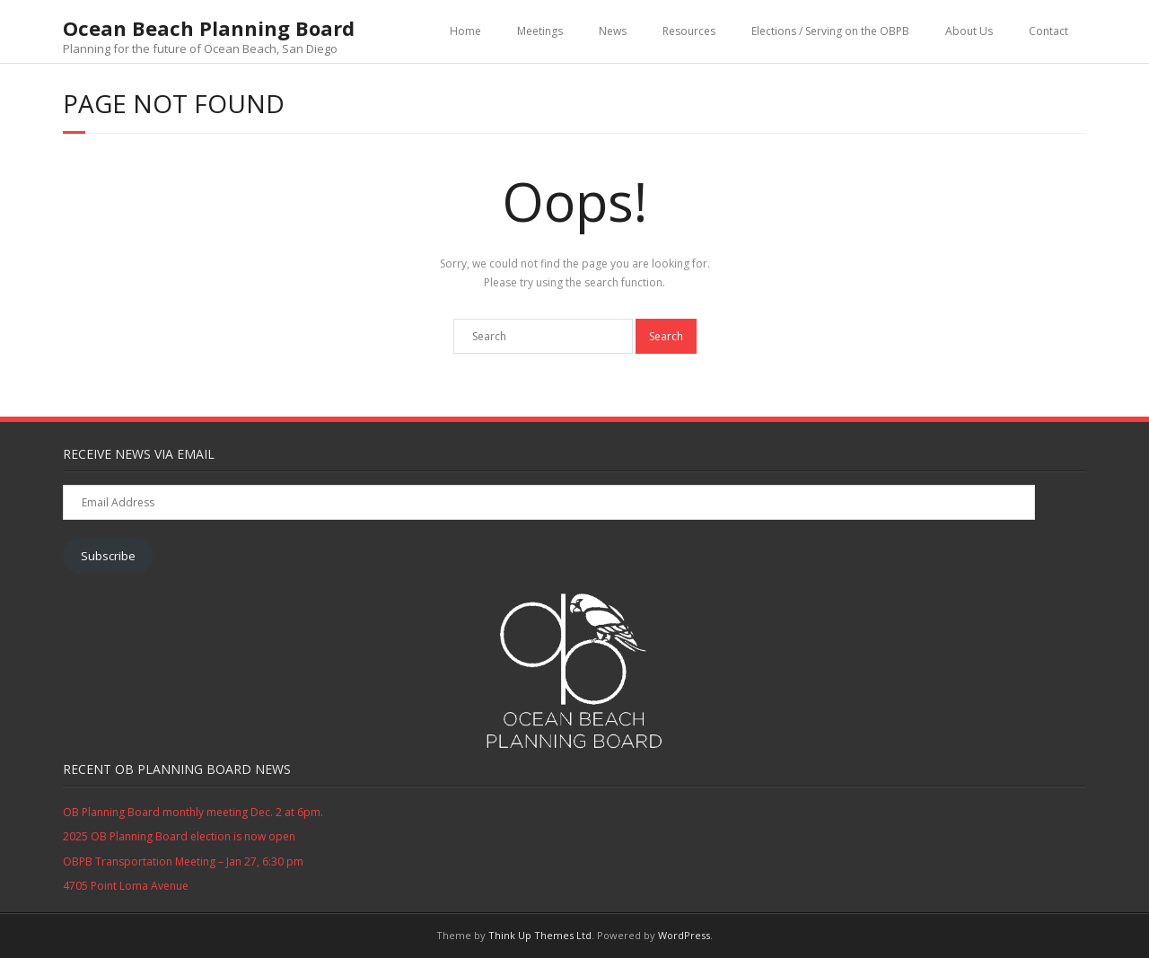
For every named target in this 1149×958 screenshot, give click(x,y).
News (613, 31)
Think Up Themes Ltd (540, 935)
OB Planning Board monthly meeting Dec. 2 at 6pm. (193, 812)
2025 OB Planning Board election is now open (179, 836)
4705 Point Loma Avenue (126, 885)
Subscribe (108, 556)
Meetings (540, 31)
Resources (688, 31)
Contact (1048, 31)
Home (465, 31)
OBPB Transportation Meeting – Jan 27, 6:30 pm (183, 861)
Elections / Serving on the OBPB (830, 31)
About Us (969, 31)
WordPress (684, 935)
